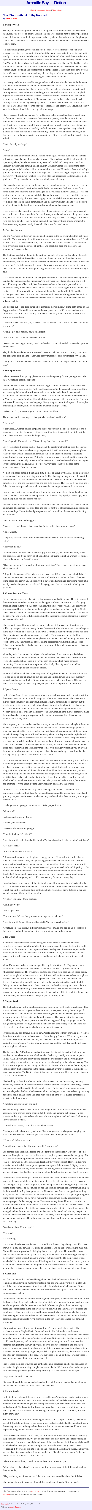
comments (35, 1491)
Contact (48, 10)
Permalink (6, 1494)
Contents (33, 10)
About (59, 10)
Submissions (41, 10)
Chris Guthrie (11, 19)
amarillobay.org (15, 1507)
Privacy (54, 10)
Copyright (5, 1504)
